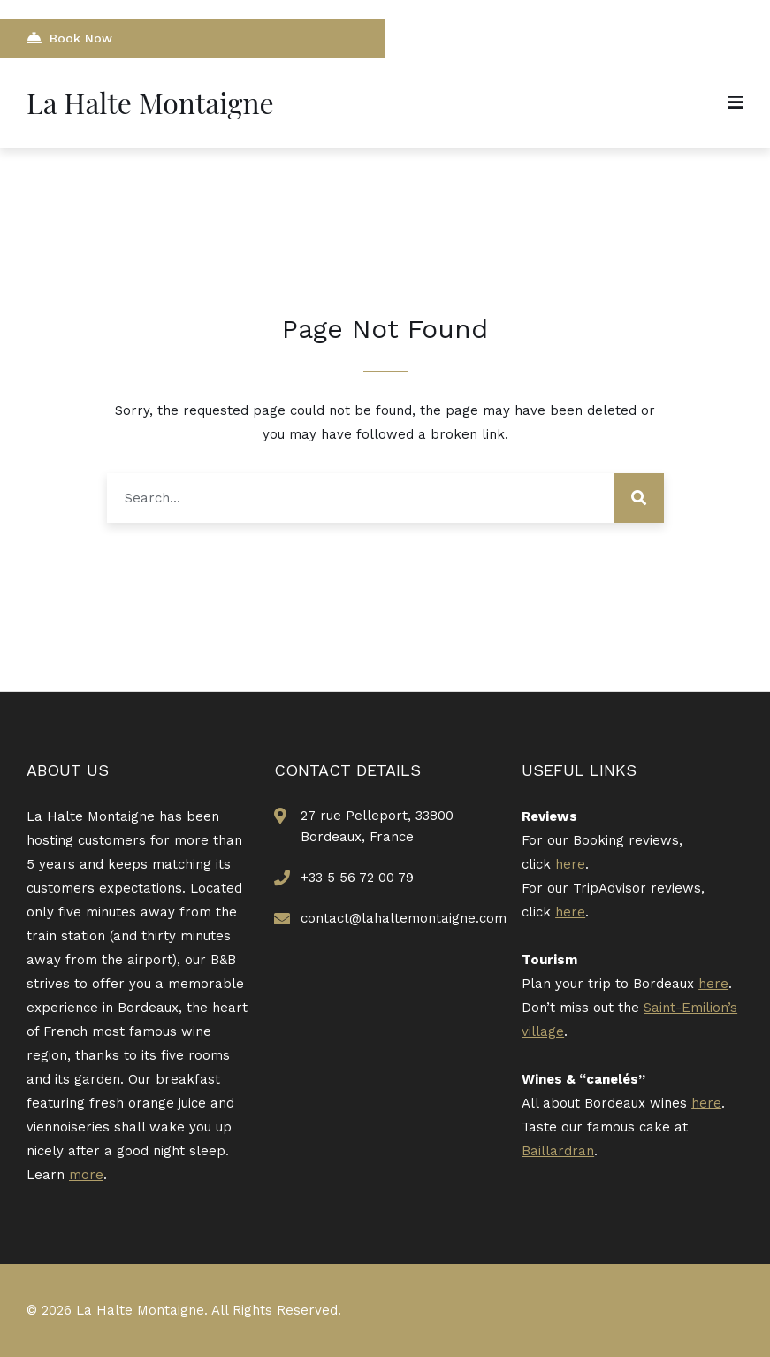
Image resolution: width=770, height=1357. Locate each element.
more (86, 1175)
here (570, 864)
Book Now (69, 37)
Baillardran (558, 1151)
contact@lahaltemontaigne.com (404, 918)
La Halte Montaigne (150, 102)
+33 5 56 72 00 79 (357, 878)
